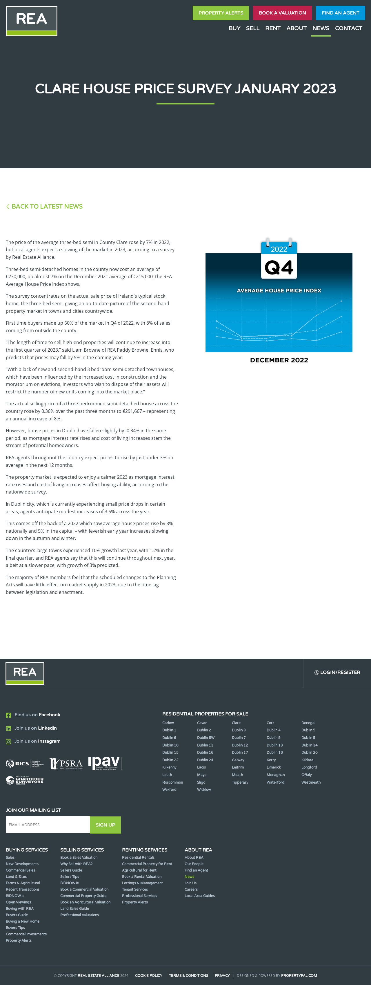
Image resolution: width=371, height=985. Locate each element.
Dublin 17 (240, 753)
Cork (270, 723)
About (296, 28)
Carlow (168, 723)
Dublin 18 (275, 753)
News (320, 28)
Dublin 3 (239, 731)
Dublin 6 (169, 738)
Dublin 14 (309, 746)
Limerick (274, 768)
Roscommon (172, 783)
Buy (234, 28)
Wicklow (204, 790)
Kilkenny (169, 768)
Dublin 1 (169, 731)
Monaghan (276, 775)
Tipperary (240, 783)
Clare (236, 723)
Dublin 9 (308, 738)
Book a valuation (282, 13)
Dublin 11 (205, 746)
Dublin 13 (275, 746)
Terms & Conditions (188, 975)
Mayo (201, 775)
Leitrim (238, 768)
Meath (237, 775)
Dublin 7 (239, 738)
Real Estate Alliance (98, 976)
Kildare (307, 760)
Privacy (222, 975)
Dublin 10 (170, 746)
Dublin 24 (205, 760)
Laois (201, 768)
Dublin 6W (205, 738)
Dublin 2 (204, 731)
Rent (273, 28)
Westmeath (311, 783)
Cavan (202, 723)
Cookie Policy (148, 975)
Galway (238, 760)
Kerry (271, 760)
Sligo (201, 783)
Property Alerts (221, 13)
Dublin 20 (309, 753)
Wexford (169, 790)
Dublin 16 (205, 753)
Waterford (275, 783)
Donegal (308, 723)
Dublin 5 (308, 731)
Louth (167, 775)
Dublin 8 (274, 738)
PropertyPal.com (300, 976)
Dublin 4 (274, 731)
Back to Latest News (47, 206)
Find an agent (340, 13)
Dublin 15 (170, 753)
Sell (252, 28)
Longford (309, 768)
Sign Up (107, 825)
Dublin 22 (170, 760)
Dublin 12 (240, 746)
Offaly (306, 775)
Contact (348, 28)
